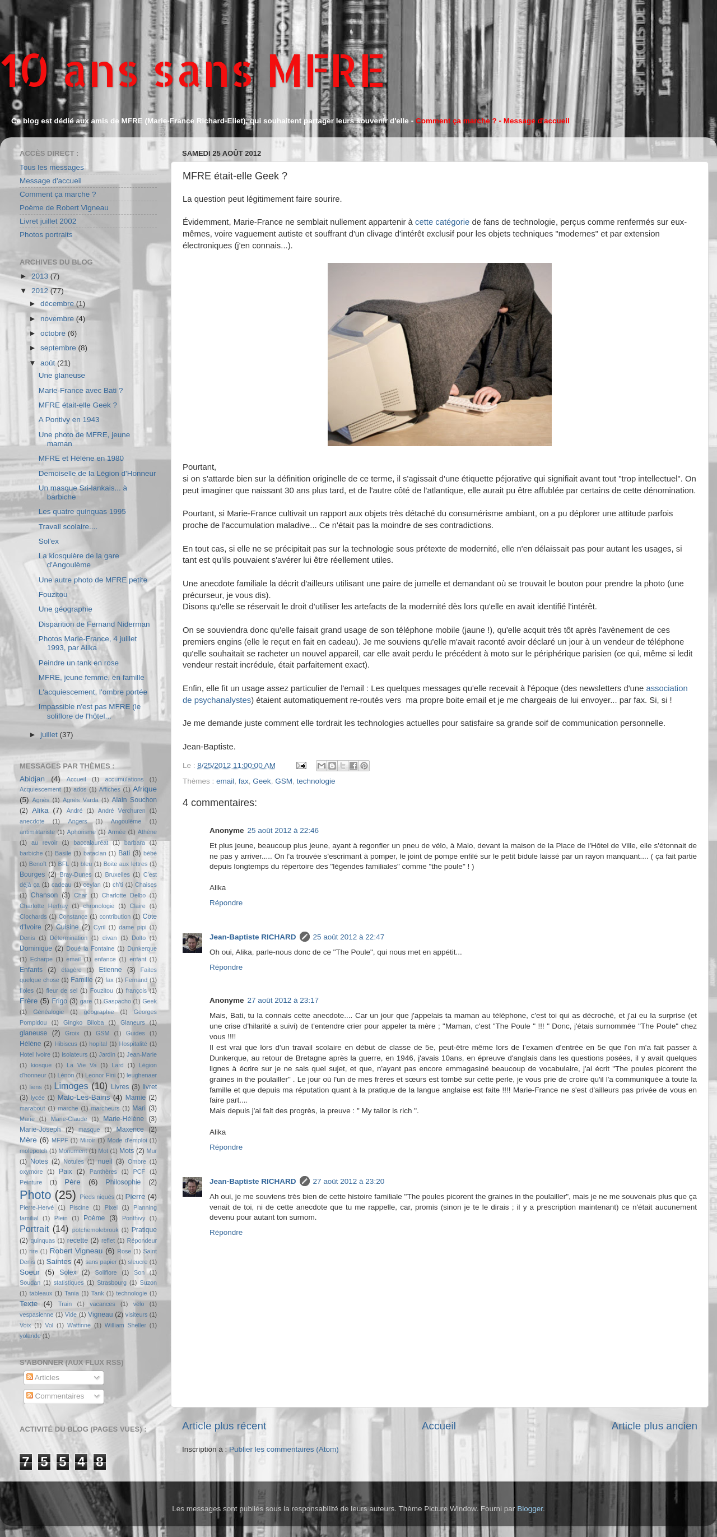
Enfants (31, 970)
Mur (151, 1150)
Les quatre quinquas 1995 (82, 511)
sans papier (101, 1261)
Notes (39, 1161)
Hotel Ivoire (35, 1054)
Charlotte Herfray (44, 905)
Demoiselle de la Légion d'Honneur (97, 473)
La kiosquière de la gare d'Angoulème (79, 560)
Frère (29, 1001)
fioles (27, 990)
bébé (150, 853)
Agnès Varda (81, 800)
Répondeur (142, 1240)
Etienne (110, 970)
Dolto (139, 937)
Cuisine (67, 927)
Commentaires (55, 1396)
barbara (134, 842)
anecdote (32, 821)
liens (35, 1087)
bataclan (94, 853)
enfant (137, 959)
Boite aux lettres (126, 863)
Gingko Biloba (83, 1022)
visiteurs (136, 1314)
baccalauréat (90, 842)
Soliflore (106, 1272)
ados (79, 789)
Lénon (65, 1075)
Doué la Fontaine (90, 948)
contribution (115, 916)
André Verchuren (122, 810)
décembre (58, 303)
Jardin (107, 1054)
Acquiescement (40, 789)
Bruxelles (117, 874)
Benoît (37, 863)
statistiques (69, 1282)
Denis (27, 937)
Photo (35, 1195)
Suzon (148, 1282)
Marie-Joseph (40, 1129)
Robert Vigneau (76, 1251)
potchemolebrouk (95, 1229)
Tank (97, 1293)
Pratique (144, 1230)
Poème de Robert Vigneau (64, 207)
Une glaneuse (62, 375)
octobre (54, 333)
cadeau (61, 884)
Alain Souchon (134, 800)
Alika (40, 810)
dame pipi (132, 927)
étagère (71, 969)
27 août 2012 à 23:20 (349, 1181)
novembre (58, 318)
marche (68, 1108)
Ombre (137, 1161)
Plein (61, 1218)
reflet (108, 1240)
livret (149, 1087)
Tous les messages (52, 167)
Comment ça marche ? (58, 194)
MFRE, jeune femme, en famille (92, 677)
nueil (105, 1161)
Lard (117, 1065)
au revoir (44, 842)
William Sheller (125, 1325)
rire (33, 1251)
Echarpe (41, 959)
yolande (30, 1335)
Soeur (30, 1272)
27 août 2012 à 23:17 (283, 1000)
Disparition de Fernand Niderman (94, 624)
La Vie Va (81, 1065)
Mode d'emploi (127, 1140)
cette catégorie (442, 221)
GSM (283, 781)
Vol (49, 1325)
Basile (63, 853)
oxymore (31, 1171)
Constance (73, 916)
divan (110, 937)
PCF (139, 1171)
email (225, 781)
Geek (262, 781)
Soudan (30, 1282)
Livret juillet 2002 (48, 221)
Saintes (59, 1261)
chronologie (99, 905)
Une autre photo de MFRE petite (93, 580)
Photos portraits (46, 234)
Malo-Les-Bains (84, 1097)
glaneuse (33, 1033)
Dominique (36, 948)
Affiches (109, 789)
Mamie (135, 1097)
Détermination (68, 937)
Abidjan (32, 779)
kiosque (41, 1065)
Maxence (130, 1129)
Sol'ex (49, 541)
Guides (135, 1033)
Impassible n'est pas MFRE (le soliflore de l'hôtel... (90, 711)
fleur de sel (62, 990)
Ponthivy (133, 1218)
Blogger (530, 1508)
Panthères (103, 1171)
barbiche (31, 853)
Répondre (226, 903)
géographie (98, 1011)
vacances (102, 1303)
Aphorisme (81, 831)
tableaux (41, 1293)
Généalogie (48, 1011)
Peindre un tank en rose (79, 663)
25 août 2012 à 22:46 (283, 830)
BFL (63, 863)
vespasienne (37, 1314)
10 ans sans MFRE (193, 69)
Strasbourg (112, 1282)
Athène (147, 831)
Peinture (31, 1182)
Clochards (33, 916)
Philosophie (123, 1182)
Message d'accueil (51, 181)
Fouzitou (53, 594)
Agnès (41, 800)
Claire (138, 905)
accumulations (124, 779)
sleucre (138, 1261)
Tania (71, 1293)
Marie (27, 1118)
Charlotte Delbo (124, 895)
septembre (59, 348)
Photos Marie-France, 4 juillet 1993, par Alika (88, 643)
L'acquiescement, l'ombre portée (93, 692)
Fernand (136, 979)
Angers (77, 821)
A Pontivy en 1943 (69, 419)
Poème (94, 1218)
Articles (42, 1377)
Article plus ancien (654, 1426)
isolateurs (74, 1054)
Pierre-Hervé (37, 1207)
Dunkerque (142, 948)
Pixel (111, 1207)
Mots (126, 1151)
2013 (40, 276)
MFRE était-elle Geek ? (78, 405)
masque (89, 1129)
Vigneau (100, 1314)
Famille (81, 980)
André (75, 810)
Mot (103, 1150)
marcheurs (105, 1108)
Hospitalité (133, 1043)
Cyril (100, 927)
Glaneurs (132, 1022)
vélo (139, 1303)
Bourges (32, 874)
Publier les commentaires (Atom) (284, 1449)
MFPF (60, 1140)
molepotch (34, 1150)
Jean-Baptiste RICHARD (252, 937)
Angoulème (126, 821)
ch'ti (118, 884)
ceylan (92, 884)
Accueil (439, 1426)
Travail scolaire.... (68, 526)
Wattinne (79, 1325)
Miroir (87, 1140)
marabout (32, 1108)
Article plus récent (224, 1426)
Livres (120, 1087)
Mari (139, 1108)
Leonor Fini (100, 1075)
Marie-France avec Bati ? (81, 390)
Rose (124, 1251)
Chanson (44, 895)
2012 (40, 290)
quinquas (42, 1240)
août (48, 363)
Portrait (34, 1229)
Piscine (79, 1207)
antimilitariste (37, 831)
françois (136, 990)
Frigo (59, 1001)
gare (86, 1001)
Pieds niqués (97, 1196)
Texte (29, 1303)
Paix (65, 1171)
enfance (104, 959)
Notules (73, 1161)
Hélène (30, 1044)
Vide (71, 1314)
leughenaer (142, 1075)
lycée (38, 1097)
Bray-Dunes (76, 874)
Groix (72, 1033)
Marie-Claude (69, 1118)
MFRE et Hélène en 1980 (81, 458)
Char (80, 895)
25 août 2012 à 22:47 (349, 937)
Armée (117, 831)
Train (65, 1303)
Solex (67, 1272)
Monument (73, 1150)
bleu (86, 863)
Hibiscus (65, 1043)
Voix (25, 1325)
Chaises (146, 884)
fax (244, 781)
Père (72, 1182)
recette (77, 1240)
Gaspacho (117, 1001)
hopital (98, 1043)
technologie (315, 781)
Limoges (71, 1086)
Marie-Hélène (123, 1119)
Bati (124, 853)
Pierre (135, 1196)
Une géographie (65, 609)
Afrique (145, 789)
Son (139, 1272)
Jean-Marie (142, 1054)
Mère (28, 1140)
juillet (50, 734)
